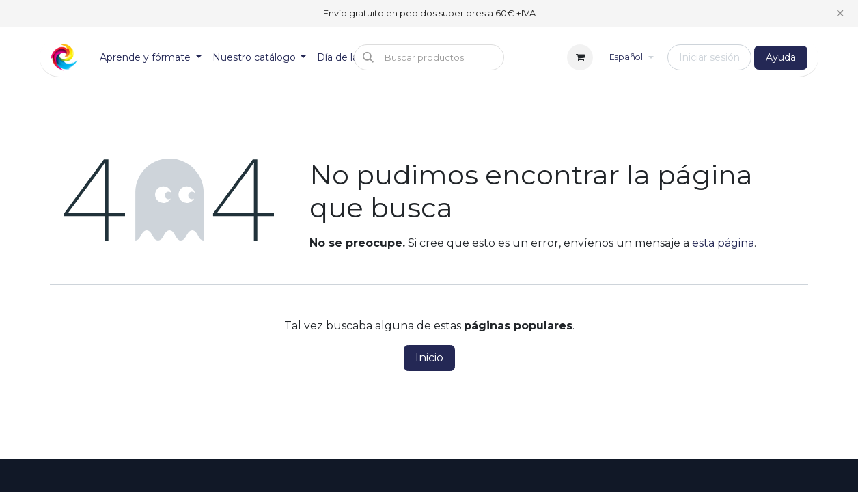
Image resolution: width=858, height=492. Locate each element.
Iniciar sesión (709, 57)
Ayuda (781, 57)
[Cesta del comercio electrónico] (580, 57)
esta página (723, 242)
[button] (429, 57)
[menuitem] (150, 57)
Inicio (429, 357)
